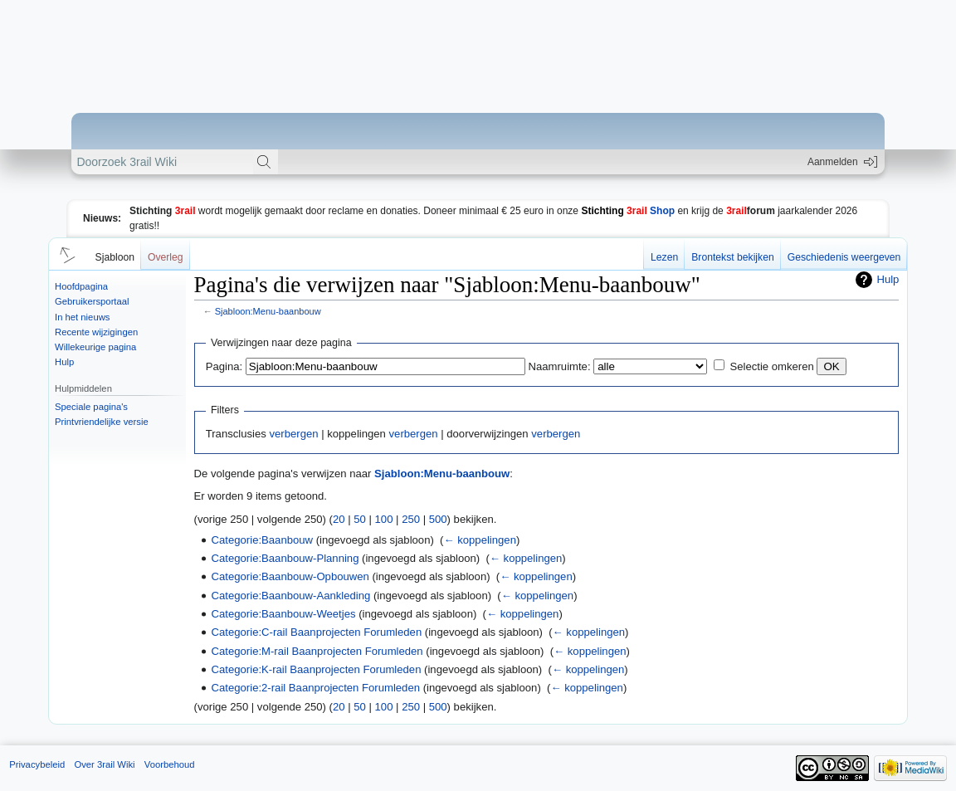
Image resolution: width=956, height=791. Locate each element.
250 (411, 519)
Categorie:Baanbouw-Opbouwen (290, 576)
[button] (64, 254)
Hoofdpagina (81, 286)
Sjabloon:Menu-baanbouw (268, 311)
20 (339, 519)
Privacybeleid (37, 764)
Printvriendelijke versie (102, 422)
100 (384, 519)
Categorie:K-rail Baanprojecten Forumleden (317, 669)
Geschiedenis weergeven (844, 257)
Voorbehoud (169, 764)
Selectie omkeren (772, 366)
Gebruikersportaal (92, 301)
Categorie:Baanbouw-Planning (285, 558)
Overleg (165, 257)
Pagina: (224, 366)
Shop (628, 211)
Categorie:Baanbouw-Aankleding (291, 595)
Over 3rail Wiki (104, 764)
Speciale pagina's (91, 407)
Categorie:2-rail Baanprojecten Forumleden (316, 687)
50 (360, 519)
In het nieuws (82, 317)
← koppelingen (479, 540)
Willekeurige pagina (95, 347)
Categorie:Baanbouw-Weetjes (284, 614)
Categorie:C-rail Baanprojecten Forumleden (317, 632)
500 (438, 519)
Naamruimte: (560, 366)
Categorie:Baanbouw (262, 540)
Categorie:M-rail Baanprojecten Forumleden (317, 651)
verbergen (293, 433)
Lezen (664, 257)
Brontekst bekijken (732, 257)
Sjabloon (114, 257)
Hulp (64, 362)
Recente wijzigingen (96, 332)
